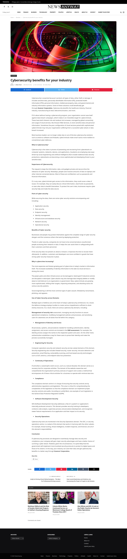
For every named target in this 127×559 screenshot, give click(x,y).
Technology (43, 12)
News (18, 12)
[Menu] (123, 12)
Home (86, 538)
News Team (19, 85)
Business (34, 12)
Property (53, 12)
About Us (84, 12)
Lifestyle (69, 12)
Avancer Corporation (45, 108)
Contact (92, 12)
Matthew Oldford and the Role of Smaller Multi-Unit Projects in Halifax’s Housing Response (38, 508)
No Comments (37, 85)
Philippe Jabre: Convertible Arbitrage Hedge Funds (26, 2)
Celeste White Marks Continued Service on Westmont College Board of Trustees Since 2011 (62, 509)
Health (76, 12)
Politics (60, 12)
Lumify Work (65, 391)
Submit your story (104, 12)
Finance (25, 12)
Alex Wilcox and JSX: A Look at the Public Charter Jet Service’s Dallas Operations (88, 508)
